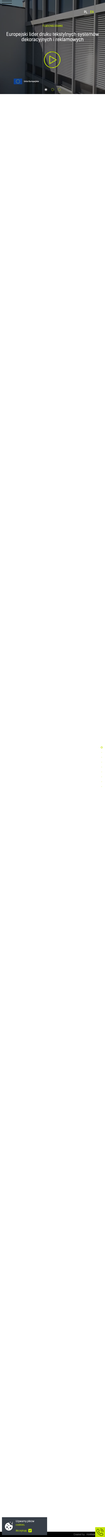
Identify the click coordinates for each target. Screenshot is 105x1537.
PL (85, 12)
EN (92, 12)
